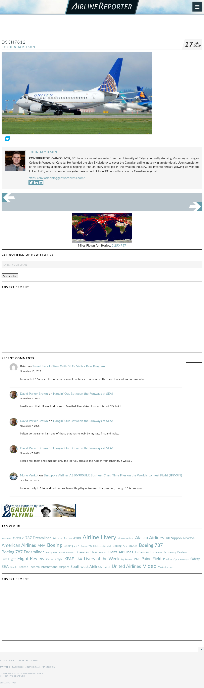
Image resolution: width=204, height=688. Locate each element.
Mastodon (48, 667)
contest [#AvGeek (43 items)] (103, 552)
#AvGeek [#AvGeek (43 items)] (6, 538)
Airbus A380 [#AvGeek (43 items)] (72, 538)
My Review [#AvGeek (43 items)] (126, 559)
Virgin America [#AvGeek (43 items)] (165, 567)
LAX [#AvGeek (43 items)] (79, 559)
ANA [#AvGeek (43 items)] (41, 545)
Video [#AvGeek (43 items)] (150, 566)
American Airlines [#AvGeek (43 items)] (19, 545)
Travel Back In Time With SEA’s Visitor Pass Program (68, 366)
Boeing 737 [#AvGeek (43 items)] (71, 545)
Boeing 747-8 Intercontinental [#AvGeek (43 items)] (96, 546)
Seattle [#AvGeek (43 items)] (13, 567)
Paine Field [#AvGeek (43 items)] (151, 558)
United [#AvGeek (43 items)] (107, 567)
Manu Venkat (29, 475)
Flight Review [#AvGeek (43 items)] (31, 558)
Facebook (18, 667)
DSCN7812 (14, 41)
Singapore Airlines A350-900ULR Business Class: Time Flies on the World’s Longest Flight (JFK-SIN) (113, 475)
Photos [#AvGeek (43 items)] (167, 559)
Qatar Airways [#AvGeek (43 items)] (181, 559)
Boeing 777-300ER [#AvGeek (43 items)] (125, 545)
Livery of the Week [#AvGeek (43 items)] (101, 558)
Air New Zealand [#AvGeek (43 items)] (125, 538)
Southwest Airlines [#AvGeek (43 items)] (86, 566)
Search (23, 660)
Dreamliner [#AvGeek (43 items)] (143, 552)
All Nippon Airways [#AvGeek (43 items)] (180, 538)
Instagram (33, 667)
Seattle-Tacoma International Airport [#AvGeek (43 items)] (44, 566)
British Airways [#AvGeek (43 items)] (66, 552)
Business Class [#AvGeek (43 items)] (87, 552)
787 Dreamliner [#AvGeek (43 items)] (38, 537)
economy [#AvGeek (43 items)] (157, 552)
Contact (35, 660)
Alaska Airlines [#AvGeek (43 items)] (149, 537)
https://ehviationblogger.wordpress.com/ (56, 178)
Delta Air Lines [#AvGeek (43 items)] (120, 552)
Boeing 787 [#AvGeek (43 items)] (151, 545)
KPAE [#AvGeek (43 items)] (69, 558)
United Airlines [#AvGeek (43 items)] (126, 566)
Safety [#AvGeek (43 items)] (195, 559)
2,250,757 (119, 245)
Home (3, 660)
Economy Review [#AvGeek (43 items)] (175, 552)
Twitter (5, 667)
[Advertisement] (102, 29)
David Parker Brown (34, 393)
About (13, 660)
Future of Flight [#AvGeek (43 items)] (54, 559)
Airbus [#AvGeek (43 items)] (57, 538)
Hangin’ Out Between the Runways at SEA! (83, 393)
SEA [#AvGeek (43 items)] (5, 566)
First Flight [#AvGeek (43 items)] (9, 559)
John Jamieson (21, 47)
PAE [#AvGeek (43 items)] (137, 559)
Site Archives (8, 682)
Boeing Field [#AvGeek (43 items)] (51, 552)
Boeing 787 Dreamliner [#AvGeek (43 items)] (23, 551)
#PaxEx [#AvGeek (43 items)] (18, 538)
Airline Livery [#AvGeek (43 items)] (99, 536)
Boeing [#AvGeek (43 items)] (54, 545)
